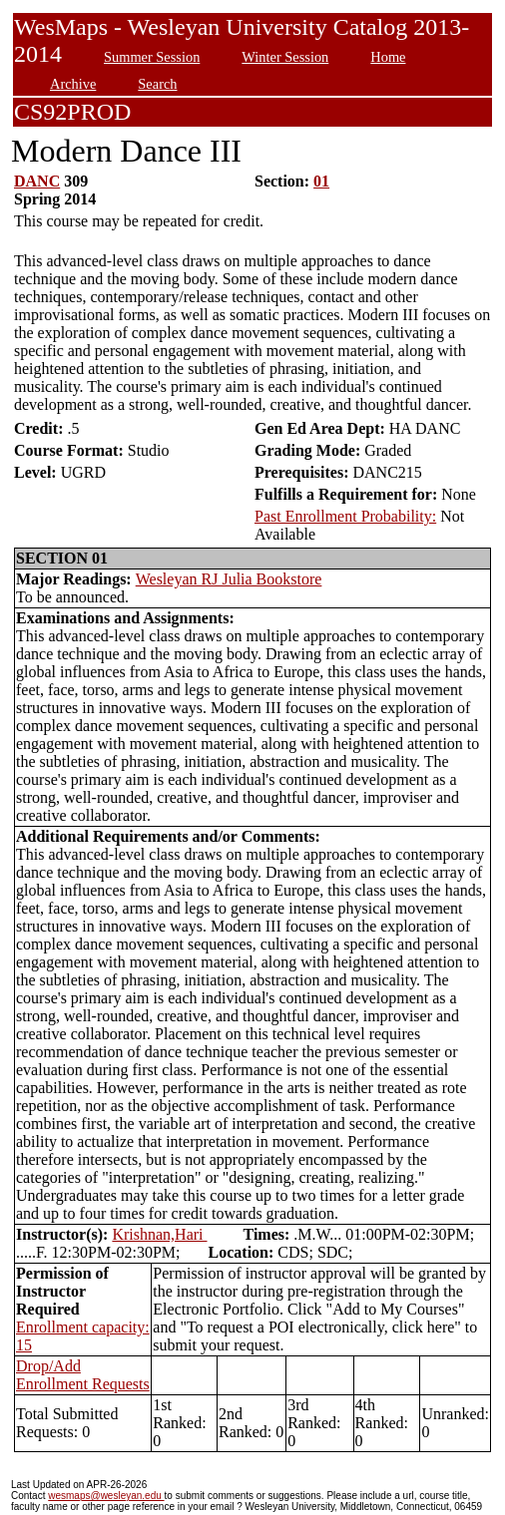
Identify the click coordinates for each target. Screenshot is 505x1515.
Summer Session (152, 57)
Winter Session (285, 57)
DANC (37, 181)
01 (321, 181)
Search (157, 84)
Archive (73, 84)
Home (387, 57)
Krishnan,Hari (159, 1234)
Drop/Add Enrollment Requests (83, 1374)
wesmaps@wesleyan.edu (106, 1495)
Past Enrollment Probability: (345, 516)
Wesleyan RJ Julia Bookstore (229, 578)
